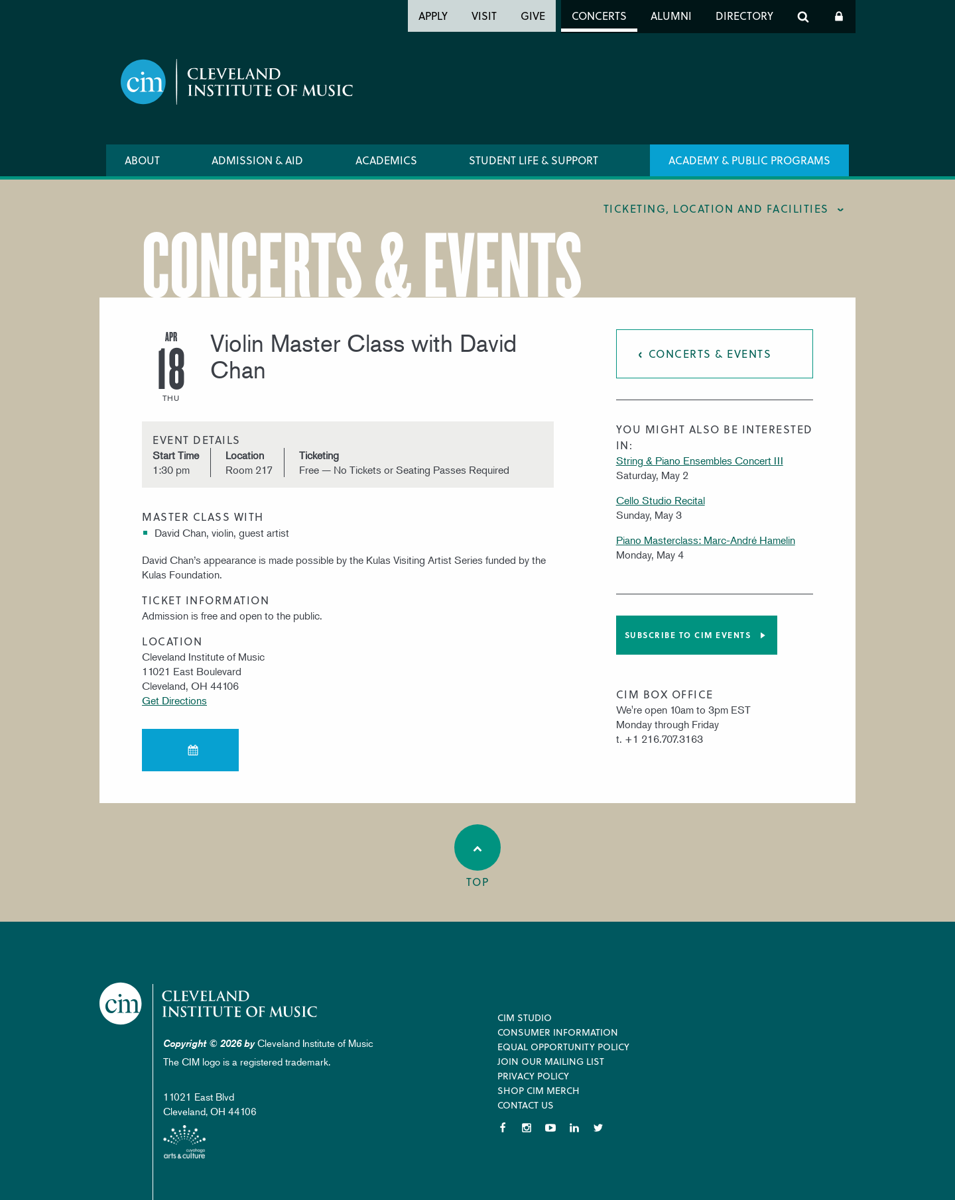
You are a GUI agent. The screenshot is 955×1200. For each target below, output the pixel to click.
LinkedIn (574, 1127)
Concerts (599, 15)
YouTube (550, 1127)
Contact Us (525, 1105)
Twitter (598, 1127)
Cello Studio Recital (660, 500)
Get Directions (174, 700)
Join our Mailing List (550, 1061)
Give (533, 15)
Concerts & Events (710, 353)
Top (477, 856)
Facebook (502, 1127)
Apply (433, 15)
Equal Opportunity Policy (563, 1047)
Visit (484, 15)
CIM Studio (524, 1017)
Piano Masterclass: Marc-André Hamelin (705, 540)
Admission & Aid (257, 160)
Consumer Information (557, 1032)
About (142, 160)
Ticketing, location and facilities (716, 208)
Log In (839, 17)
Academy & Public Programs (749, 160)
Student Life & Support (533, 160)
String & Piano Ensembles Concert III (699, 460)
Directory (744, 15)
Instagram (526, 1127)
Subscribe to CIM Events (688, 635)
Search (803, 17)
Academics (386, 160)
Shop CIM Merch (538, 1090)
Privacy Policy (533, 1076)
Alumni (671, 15)
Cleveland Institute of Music (209, 1003)
